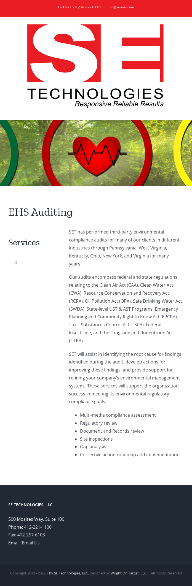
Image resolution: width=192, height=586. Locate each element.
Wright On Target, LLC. (129, 573)
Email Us (31, 543)
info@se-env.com (121, 7)
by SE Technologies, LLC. (69, 573)
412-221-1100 (38, 527)
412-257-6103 (31, 535)
